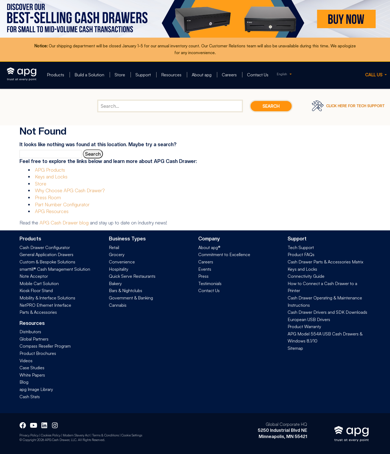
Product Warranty (304, 326)
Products (55, 74)
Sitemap (295, 348)
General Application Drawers (46, 254)
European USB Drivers (309, 319)
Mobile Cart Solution (39, 283)
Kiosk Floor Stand (36, 290)
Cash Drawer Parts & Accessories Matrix (325, 261)
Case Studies (32, 367)
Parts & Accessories (38, 312)
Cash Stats (30, 396)
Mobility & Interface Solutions (47, 298)
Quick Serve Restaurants (132, 276)
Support (143, 74)
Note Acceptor (34, 276)
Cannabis (117, 305)
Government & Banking (131, 298)
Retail (114, 247)
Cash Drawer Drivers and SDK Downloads (327, 312)
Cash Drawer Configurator (45, 247)
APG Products (50, 170)
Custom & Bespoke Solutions (47, 261)
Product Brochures (38, 353)
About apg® (209, 247)
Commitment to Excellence (224, 254)
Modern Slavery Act (76, 435)
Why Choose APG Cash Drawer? (70, 190)
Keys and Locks (51, 176)
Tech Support (301, 247)
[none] (284, 74)
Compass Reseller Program (45, 346)
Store (120, 74)
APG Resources (52, 211)
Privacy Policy (29, 435)
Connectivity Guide (306, 276)
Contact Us (257, 74)
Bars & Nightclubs (125, 290)
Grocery (117, 254)
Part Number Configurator (62, 204)
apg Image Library (36, 389)
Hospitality (118, 269)
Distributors (30, 331)
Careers (229, 74)
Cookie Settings (131, 435)
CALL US (374, 74)
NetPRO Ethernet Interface (45, 305)
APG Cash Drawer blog (64, 223)
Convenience (122, 261)
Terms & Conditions (105, 435)
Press (203, 276)
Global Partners (34, 339)
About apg (202, 74)
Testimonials (210, 283)
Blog (24, 382)
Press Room (48, 197)
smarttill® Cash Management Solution (55, 269)
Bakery (115, 283)
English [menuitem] (282, 74)
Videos (26, 360)
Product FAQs (301, 254)
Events (204, 269)
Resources (171, 74)
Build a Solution (89, 74)
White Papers (32, 375)
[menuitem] (284, 74)
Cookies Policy (50, 435)
